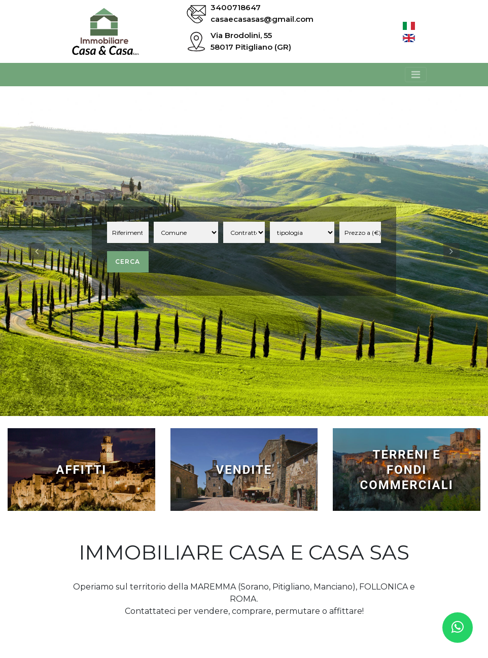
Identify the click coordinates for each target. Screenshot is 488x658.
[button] (36, 251)
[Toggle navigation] (416, 74)
